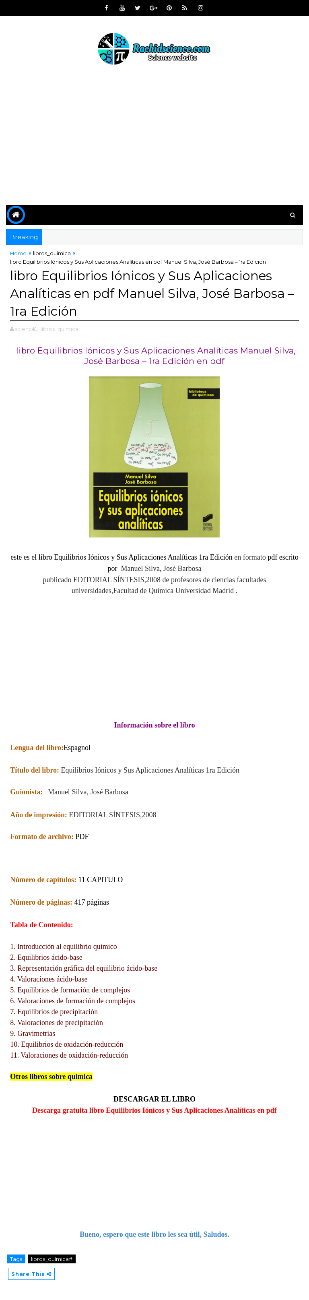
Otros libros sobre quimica (51, 1077)
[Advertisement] (154, 136)
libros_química (52, 253)
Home (18, 253)
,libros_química (58, 329)
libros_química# (51, 1259)
